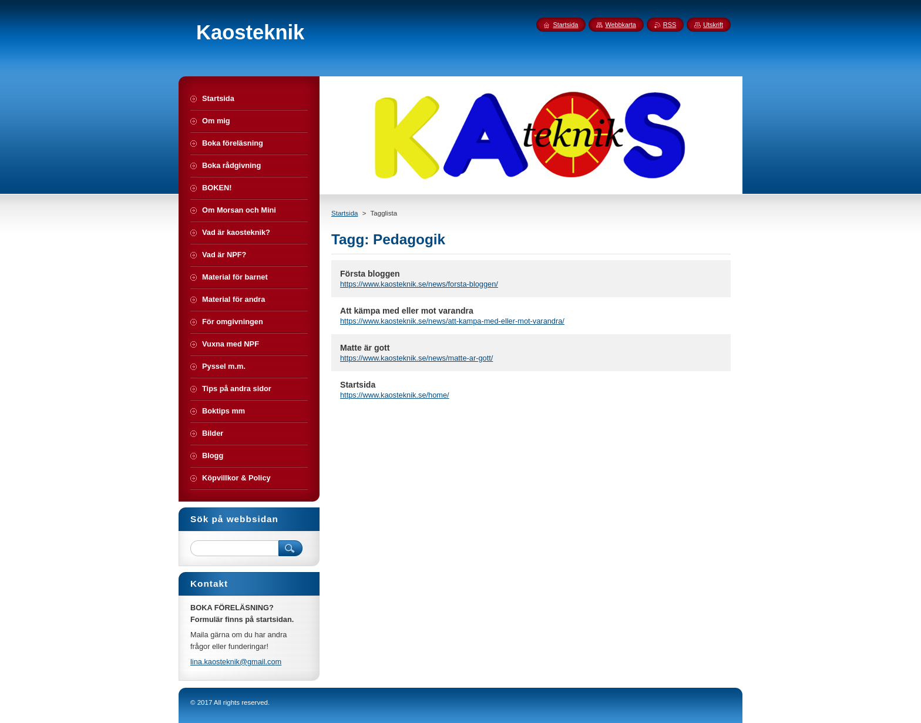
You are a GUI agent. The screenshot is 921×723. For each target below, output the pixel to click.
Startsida (344, 213)
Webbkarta (620, 24)
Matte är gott (364, 347)
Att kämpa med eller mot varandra (406, 310)
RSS (669, 24)
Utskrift (713, 24)
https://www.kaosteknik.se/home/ (394, 395)
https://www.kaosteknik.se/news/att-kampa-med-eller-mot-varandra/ (452, 321)
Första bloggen (370, 273)
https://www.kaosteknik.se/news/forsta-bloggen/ (419, 284)
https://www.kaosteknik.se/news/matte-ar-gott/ (416, 358)
